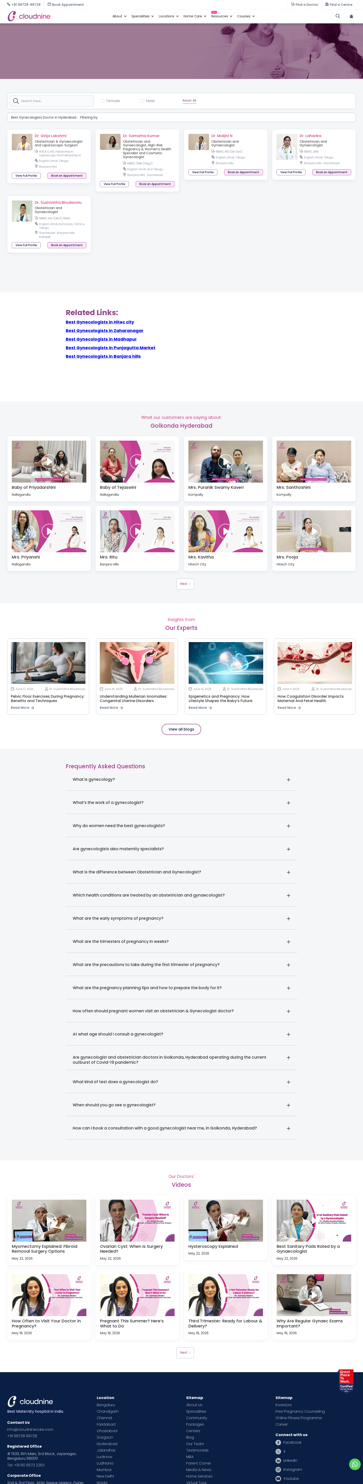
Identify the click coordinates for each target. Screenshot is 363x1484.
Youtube (291, 1479)
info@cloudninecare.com (30, 1430)
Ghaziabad (107, 1431)
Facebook (292, 1442)
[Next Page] (185, 584)
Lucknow (104, 1457)
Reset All (189, 100)
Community (196, 1418)
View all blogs (181, 729)
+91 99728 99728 (22, 1436)
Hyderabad (107, 1444)
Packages (195, 1424)
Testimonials (197, 1450)
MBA (190, 1457)
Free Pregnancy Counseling (300, 1411)
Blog (190, 1437)
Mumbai (104, 1470)
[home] (57, 16)
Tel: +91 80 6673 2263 (25, 1465)
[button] (117, 16)
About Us (194, 1405)
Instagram (292, 1470)
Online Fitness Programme (298, 1418)
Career (281, 1424)
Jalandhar (106, 1450)
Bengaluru (106, 1405)
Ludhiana (105, 1463)
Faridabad (106, 1424)
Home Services (199, 1476)
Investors (283, 1405)
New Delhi (105, 1476)
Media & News (198, 1470)
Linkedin (290, 1461)
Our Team (195, 1444)
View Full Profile (26, 176)
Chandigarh (108, 1411)
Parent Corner (198, 1463)
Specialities (196, 1411)
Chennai (104, 1418)
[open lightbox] (49, 462)
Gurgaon (105, 1437)
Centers (193, 1431)
